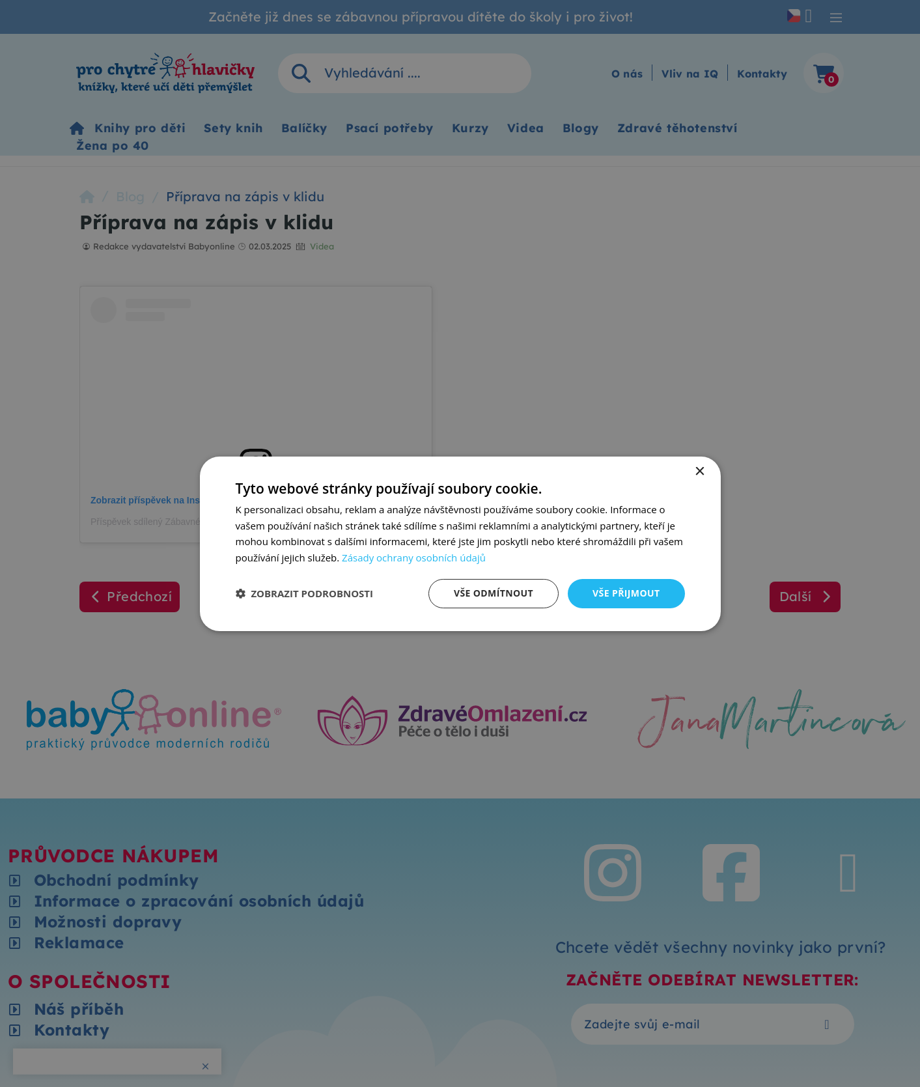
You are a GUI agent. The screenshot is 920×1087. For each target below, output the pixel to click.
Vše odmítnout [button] (493, 593)
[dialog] (460, 543)
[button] (305, 593)
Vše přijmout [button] (626, 593)
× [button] (699, 471)
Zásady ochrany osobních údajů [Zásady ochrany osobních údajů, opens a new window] (414, 557)
